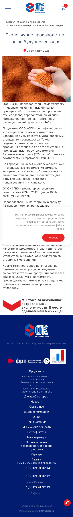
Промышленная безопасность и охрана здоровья (36, 446)
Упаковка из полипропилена (36, 382)
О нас (36, 416)
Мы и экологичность (36, 427)
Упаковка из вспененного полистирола (36, 378)
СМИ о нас (36, 406)
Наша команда (36, 421)
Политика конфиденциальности (36, 506)
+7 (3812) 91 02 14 (36, 468)
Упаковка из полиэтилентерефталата (36, 387)
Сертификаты (36, 432)
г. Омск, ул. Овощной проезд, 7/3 (36, 462)
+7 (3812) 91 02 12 (36, 476)
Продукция (36, 371)
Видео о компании (36, 411)
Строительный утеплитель (36, 391)
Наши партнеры (36, 437)
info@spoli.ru (36, 493)
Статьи (36, 459)
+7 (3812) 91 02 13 (36, 487)
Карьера (36, 454)
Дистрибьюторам (36, 396)
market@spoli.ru (36, 482)
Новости (36, 401)
